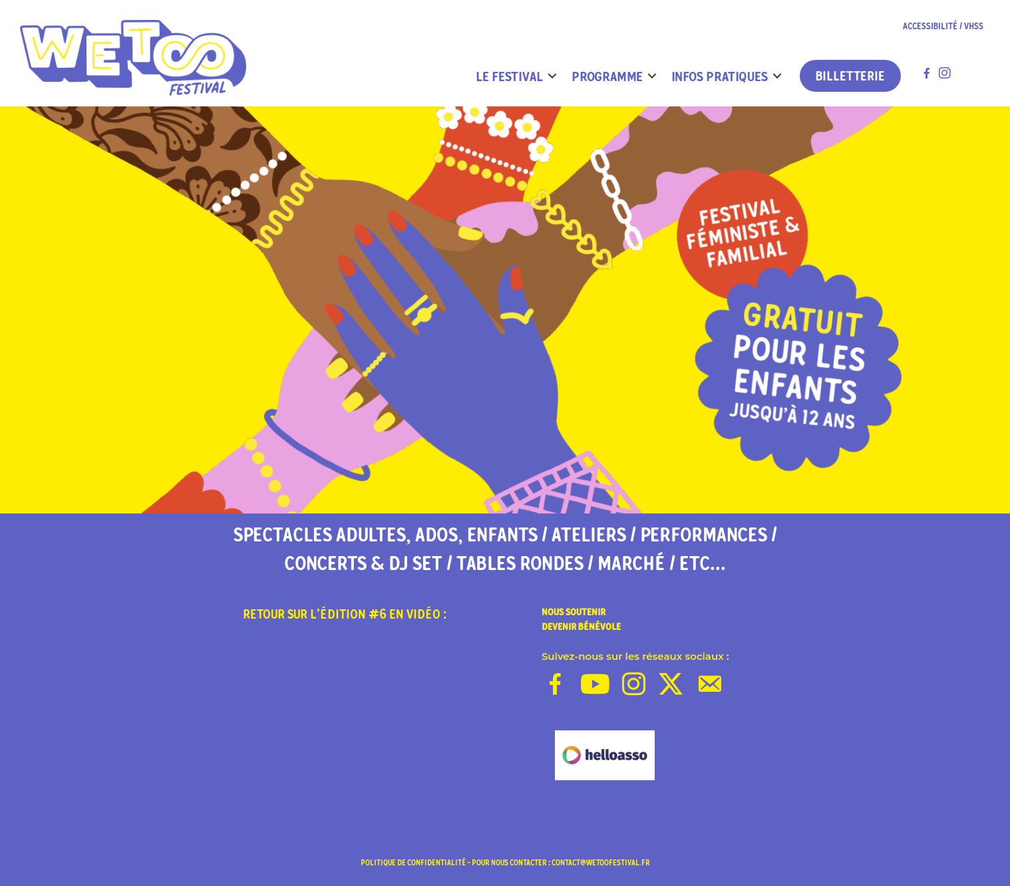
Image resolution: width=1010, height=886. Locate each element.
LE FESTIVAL (509, 76)
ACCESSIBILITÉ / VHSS (943, 26)
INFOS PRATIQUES (719, 76)
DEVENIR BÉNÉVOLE (581, 627)
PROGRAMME (607, 76)
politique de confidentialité (413, 862)
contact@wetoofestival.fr (601, 862)
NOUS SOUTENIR (573, 612)
